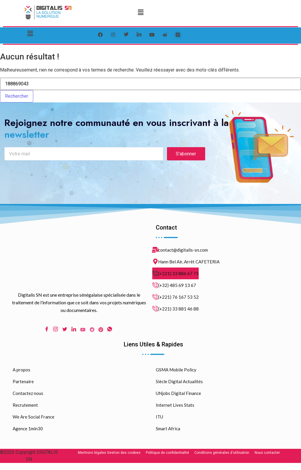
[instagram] (113, 34)
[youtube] (152, 34)
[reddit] (164, 34)
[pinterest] (177, 34)
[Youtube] (83, 330)
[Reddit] (92, 330)
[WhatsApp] (109, 330)
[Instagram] (55, 330)
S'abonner (186, 154)
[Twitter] (126, 34)
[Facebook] (100, 34)
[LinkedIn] (139, 34)
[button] (141, 12)
